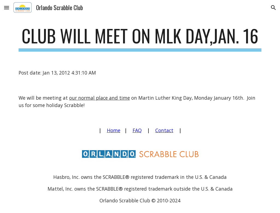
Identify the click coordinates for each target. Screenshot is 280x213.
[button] (6, 7)
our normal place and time (99, 97)
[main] (140, 38)
